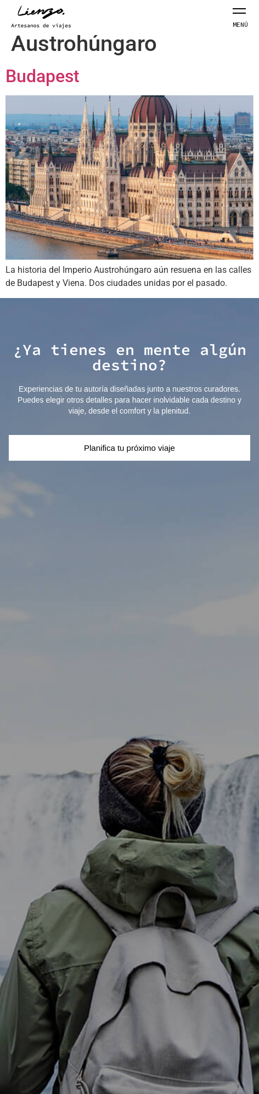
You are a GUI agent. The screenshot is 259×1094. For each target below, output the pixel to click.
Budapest (42, 76)
